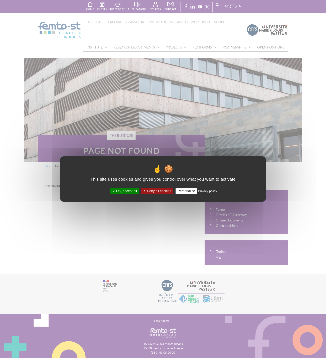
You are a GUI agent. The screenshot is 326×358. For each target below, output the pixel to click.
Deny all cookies (157, 191)
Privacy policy (207, 191)
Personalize (186, 191)
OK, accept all (124, 191)
